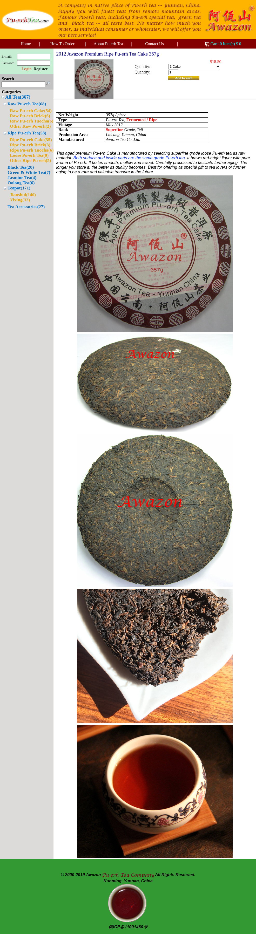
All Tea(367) (17, 97)
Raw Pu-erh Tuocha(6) (31, 121)
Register (40, 69)
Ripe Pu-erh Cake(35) (31, 139)
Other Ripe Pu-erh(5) (30, 160)
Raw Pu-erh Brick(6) (30, 115)
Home (26, 44)
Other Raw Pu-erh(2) (30, 126)
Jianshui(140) (23, 194)
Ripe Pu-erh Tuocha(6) (31, 150)
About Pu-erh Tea (108, 44)
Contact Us (154, 44)
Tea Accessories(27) (26, 206)
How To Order (62, 44)
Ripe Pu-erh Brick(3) (30, 144)
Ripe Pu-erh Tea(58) (27, 133)
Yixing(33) (20, 199)
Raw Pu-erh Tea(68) (27, 103)
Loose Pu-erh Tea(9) (29, 155)
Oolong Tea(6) (21, 182)
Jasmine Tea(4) (22, 177)
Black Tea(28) (21, 167)
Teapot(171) (19, 188)
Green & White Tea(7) (29, 172)
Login (26, 69)
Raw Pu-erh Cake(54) (31, 110)
